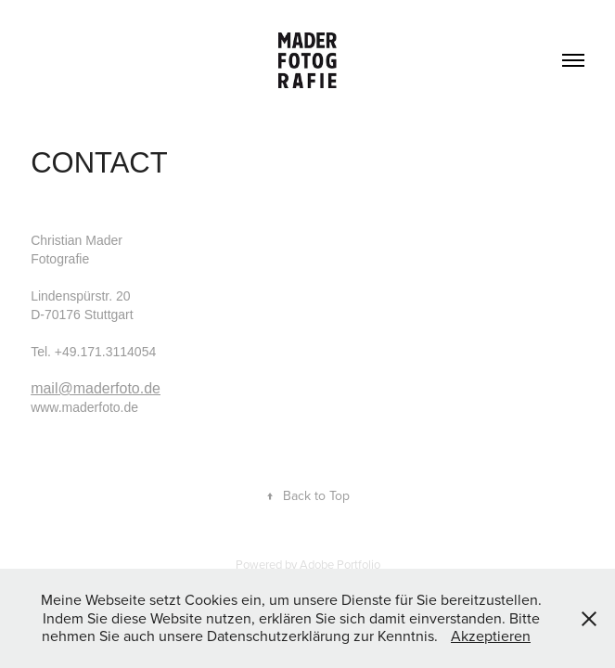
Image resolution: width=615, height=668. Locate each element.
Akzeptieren (491, 635)
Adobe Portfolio (340, 564)
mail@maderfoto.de (95, 388)
